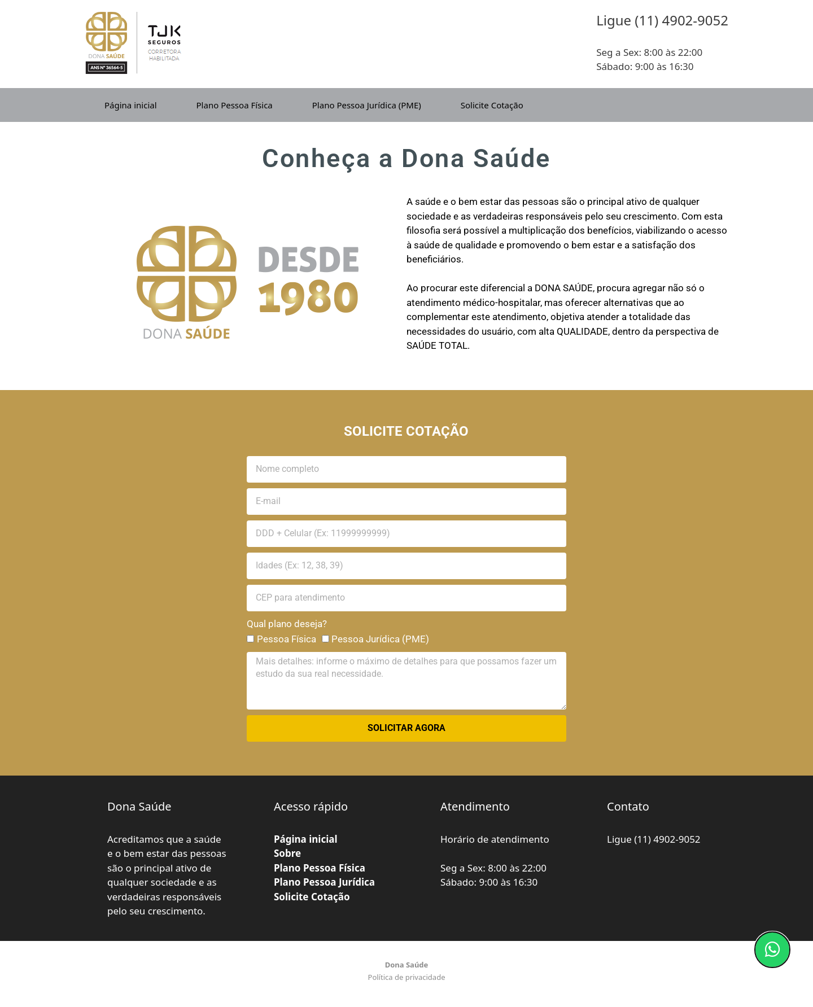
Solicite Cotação (492, 105)
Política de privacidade (406, 977)
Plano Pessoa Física (234, 105)
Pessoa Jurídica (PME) (380, 639)
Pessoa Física (286, 639)
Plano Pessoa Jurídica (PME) (366, 105)
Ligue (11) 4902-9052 (654, 839)
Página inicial (130, 105)
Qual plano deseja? (287, 623)
